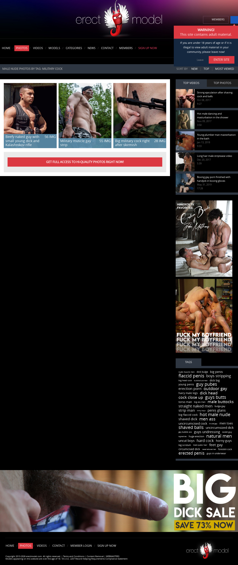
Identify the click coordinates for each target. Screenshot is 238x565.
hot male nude (215, 414)
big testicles (182, 436)
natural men (219, 436)
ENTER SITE (222, 60)
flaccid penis (191, 376)
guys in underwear (216, 453)
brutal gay (213, 424)
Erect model (207, 549)
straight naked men (195, 406)
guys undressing (207, 432)
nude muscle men (186, 372)
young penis (186, 384)
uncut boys (186, 441)
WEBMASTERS (112, 556)
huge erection (196, 436)
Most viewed (224, 69)
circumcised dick (189, 449)
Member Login (81, 545)
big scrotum (184, 445)
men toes (226, 423)
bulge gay (220, 406)
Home (6, 48)
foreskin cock (225, 449)
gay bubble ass (185, 432)
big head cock (185, 380)
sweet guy (227, 432)
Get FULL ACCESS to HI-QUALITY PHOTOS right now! (85, 162)
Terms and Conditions (73, 556)
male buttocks (221, 401)
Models (54, 48)
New (194, 69)
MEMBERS (218, 19)
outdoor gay (215, 388)
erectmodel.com (119, 19)
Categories (74, 48)
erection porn (190, 388)
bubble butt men (201, 381)
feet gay (216, 445)
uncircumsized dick (220, 428)
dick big (215, 380)
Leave (200, 60)
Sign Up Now (147, 48)
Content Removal (95, 556)
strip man (186, 410)
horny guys (224, 441)
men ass (207, 419)
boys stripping (218, 376)
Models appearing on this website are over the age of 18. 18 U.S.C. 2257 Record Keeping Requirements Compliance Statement (66, 559)
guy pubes (206, 384)
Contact (107, 48)
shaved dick (187, 419)
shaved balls (191, 427)
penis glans (217, 410)
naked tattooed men (209, 449)
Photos (21, 48)
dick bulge (202, 371)
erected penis (191, 453)
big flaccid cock (188, 414)
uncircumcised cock (192, 423)
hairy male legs (188, 393)
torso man (185, 402)
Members (126, 48)
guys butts (215, 397)
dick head (209, 393)
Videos (38, 48)
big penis (216, 372)
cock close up (190, 397)
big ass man (200, 402)
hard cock (205, 440)
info (234, 20)
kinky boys (201, 411)
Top (206, 69)
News (91, 48)
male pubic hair (200, 445)
